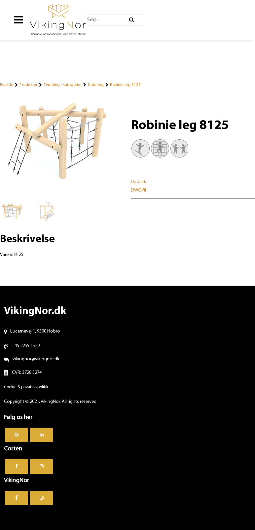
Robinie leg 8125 (125, 85)
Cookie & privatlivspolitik (26, 387)
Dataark (138, 181)
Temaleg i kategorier (63, 85)
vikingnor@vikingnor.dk (36, 359)
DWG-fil (138, 190)
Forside (6, 85)
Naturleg (96, 85)
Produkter (28, 85)
